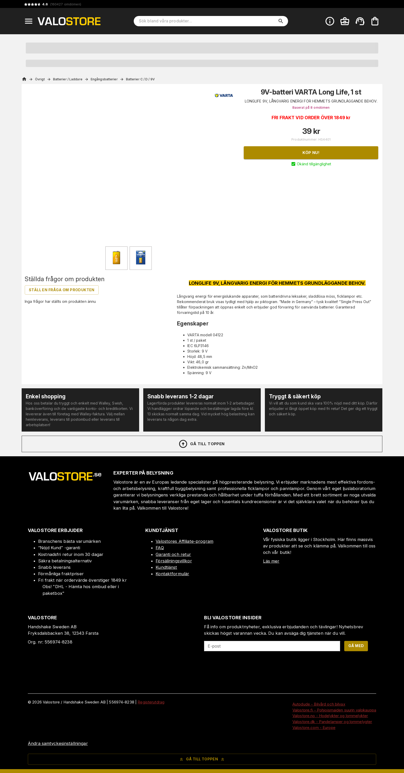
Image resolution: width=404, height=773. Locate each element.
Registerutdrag (151, 702)
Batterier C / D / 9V (140, 79)
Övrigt (40, 79)
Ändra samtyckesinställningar (58, 743)
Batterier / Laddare (67, 79)
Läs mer (271, 561)
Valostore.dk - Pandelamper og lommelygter (332, 721)
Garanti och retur (173, 554)
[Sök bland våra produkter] (207, 21)
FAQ (160, 547)
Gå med (356, 645)
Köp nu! (310, 152)
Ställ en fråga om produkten (62, 290)
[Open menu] (29, 21)
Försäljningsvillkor (174, 560)
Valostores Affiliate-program (184, 541)
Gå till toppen (201, 444)
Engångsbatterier (104, 79)
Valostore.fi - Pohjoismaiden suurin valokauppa (334, 710)
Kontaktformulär (172, 573)
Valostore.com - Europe (313, 727)
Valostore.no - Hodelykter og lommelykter (330, 715)
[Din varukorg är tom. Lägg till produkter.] (374, 21)
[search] (281, 21)
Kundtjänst (166, 567)
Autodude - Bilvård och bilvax (318, 704)
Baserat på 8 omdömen (311, 107)
